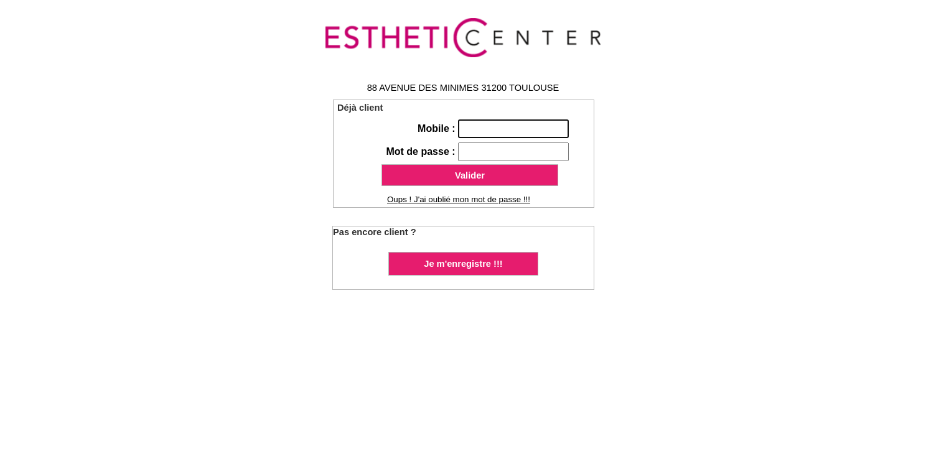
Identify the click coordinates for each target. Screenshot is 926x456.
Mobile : (438, 128)
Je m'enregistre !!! (463, 264)
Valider (470, 175)
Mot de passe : (422, 151)
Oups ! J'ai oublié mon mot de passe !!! (458, 199)
